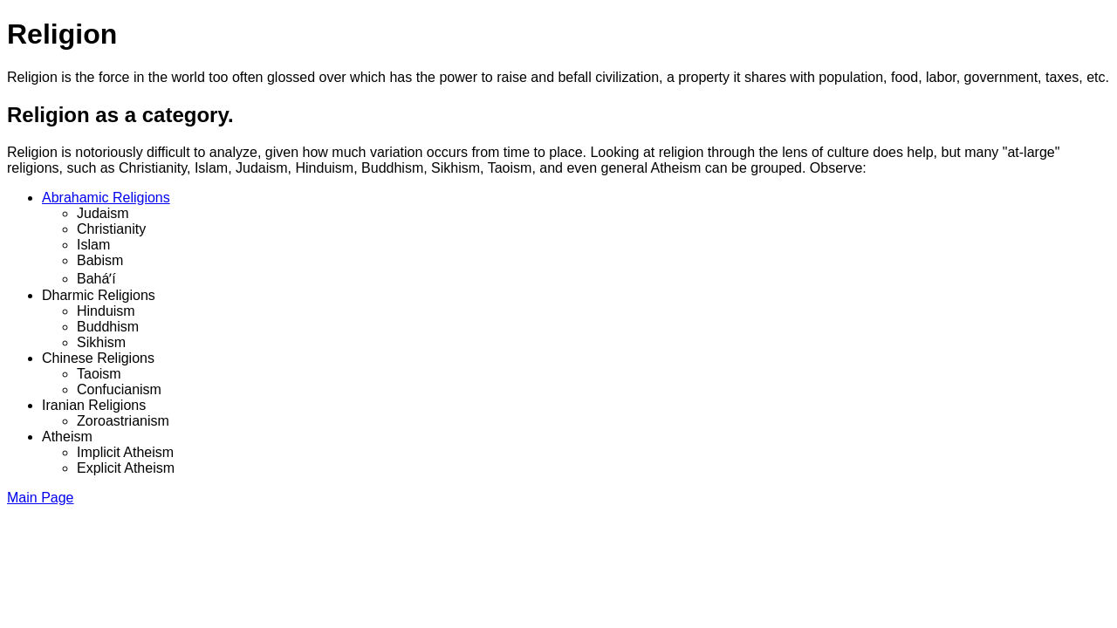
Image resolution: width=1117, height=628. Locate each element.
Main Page (40, 497)
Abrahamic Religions (106, 197)
